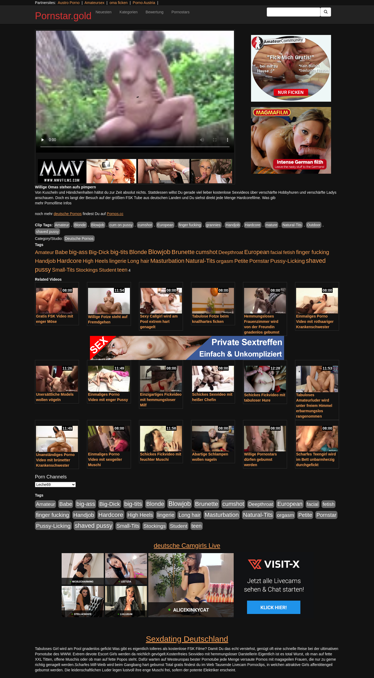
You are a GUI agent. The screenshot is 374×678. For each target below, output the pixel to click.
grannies (213, 225)
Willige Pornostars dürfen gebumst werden (260, 459)
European (165, 225)
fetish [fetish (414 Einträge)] (289, 252)
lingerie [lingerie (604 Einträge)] (117, 261)
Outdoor (314, 225)
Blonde (80, 225)
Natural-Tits (292, 225)
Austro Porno (69, 3)
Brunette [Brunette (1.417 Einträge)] (183, 251)
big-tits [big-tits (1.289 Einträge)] (119, 252)
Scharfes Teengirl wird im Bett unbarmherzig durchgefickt (316, 459)
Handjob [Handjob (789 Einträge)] (45, 261)
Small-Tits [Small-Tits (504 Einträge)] (63, 270)
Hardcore (252, 225)
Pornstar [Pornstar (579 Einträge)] (259, 261)
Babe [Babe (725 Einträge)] (61, 252)
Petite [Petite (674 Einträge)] (241, 261)
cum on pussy (120, 225)
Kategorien (129, 12)
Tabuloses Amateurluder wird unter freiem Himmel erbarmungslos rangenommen (314, 405)
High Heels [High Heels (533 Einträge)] (95, 261)
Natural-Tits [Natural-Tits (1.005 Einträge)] (200, 260)
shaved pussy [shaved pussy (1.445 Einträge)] (93, 525)
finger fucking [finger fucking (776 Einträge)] (312, 252)
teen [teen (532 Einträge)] (122, 270)
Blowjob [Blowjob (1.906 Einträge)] (159, 251)
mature (271, 225)
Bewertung (155, 12)
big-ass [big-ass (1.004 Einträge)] (78, 252)
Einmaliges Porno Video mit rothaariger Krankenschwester (315, 321)
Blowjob (97, 225)
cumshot (145, 225)
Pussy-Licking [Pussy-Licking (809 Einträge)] (287, 261)
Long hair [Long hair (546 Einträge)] (138, 261)
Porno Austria (144, 3)
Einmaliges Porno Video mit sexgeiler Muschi (105, 459)
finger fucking (190, 225)
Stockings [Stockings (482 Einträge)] (87, 270)
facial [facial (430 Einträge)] (276, 252)
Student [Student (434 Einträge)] (107, 270)
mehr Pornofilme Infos (53, 203)
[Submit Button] (325, 12)
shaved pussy (47, 231)
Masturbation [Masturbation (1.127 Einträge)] (167, 260)
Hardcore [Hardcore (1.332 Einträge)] (69, 260)
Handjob (233, 225)
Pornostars (181, 12)
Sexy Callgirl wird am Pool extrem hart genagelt (159, 321)
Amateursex (95, 3)
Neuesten (104, 12)
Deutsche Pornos (79, 238)
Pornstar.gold (63, 15)
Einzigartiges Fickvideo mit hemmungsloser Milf (161, 399)
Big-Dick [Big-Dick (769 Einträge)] (99, 252)
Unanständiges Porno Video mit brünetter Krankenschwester (55, 460)
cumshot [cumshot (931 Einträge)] (206, 252)
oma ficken (119, 3)
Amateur (62, 225)
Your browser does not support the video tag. (135, 92)
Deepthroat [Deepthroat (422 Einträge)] (230, 252)
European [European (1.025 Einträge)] (256, 252)
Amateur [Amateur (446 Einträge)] (44, 252)
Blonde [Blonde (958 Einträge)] (138, 252)
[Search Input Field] (293, 12)
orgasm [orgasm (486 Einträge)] (224, 261)
